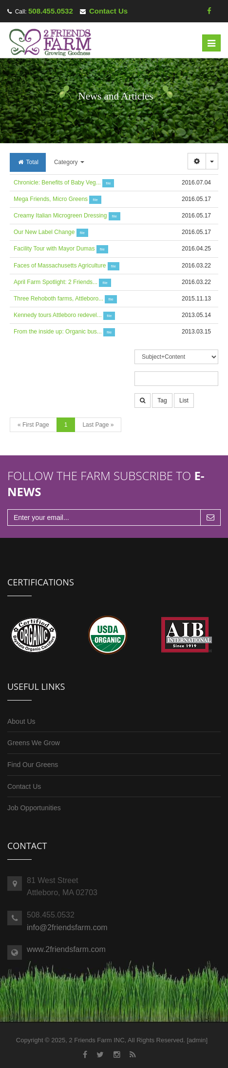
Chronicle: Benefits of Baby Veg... (57, 182)
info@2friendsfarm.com (67, 927)
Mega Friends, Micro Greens (51, 199)
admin (197, 1040)
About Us (21, 721)
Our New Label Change (44, 232)
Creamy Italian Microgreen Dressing (60, 215)
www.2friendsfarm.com (66, 949)
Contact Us (108, 11)
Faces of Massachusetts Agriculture (60, 265)
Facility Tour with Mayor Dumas (54, 248)
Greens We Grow (33, 743)
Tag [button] (162, 400)
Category (69, 162)
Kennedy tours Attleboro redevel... (58, 315)
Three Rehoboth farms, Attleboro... (58, 298)
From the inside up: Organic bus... (58, 331)
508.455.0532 (50, 11)
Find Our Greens (32, 764)
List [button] (184, 400)
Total (27, 162)
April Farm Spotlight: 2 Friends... (55, 282)
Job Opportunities (34, 808)
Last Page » (98, 424)
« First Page (33, 424)
